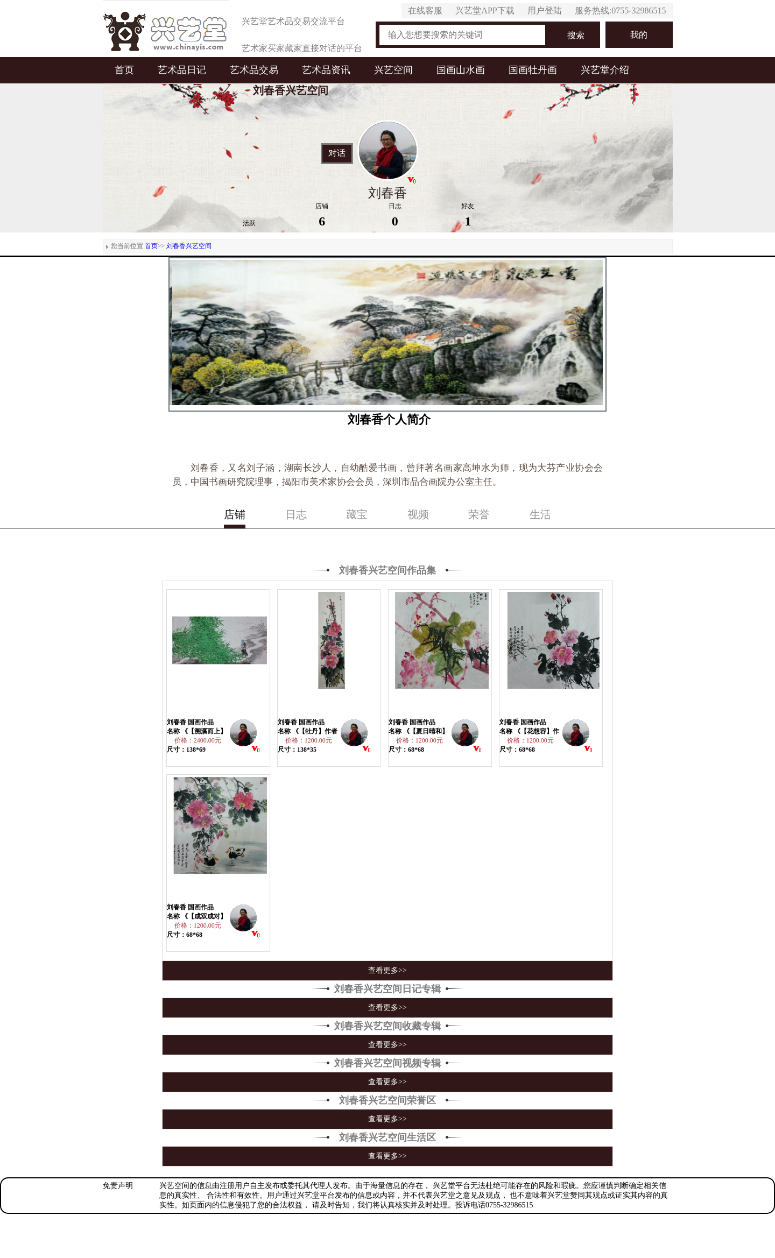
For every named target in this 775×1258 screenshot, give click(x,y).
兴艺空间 (393, 70)
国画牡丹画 (533, 70)
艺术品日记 (182, 70)
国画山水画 (460, 70)
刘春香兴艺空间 (189, 246)
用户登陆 (544, 10)
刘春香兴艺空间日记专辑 (387, 989)
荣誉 (479, 514)
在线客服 (425, 10)
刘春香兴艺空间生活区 (387, 1137)
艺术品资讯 (326, 70)
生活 (540, 514)
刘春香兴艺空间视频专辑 (387, 1063)
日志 (296, 514)
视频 (418, 514)
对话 (337, 153)
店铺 (234, 514)
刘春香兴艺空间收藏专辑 (387, 1026)
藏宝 (357, 514)
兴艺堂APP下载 (484, 10)
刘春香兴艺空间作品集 (387, 570)
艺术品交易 (254, 70)
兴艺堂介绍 (605, 70)
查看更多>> (387, 970)
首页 (124, 70)
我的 (638, 34)
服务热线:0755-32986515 (620, 10)
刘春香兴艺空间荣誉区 (387, 1100)
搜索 (575, 35)
